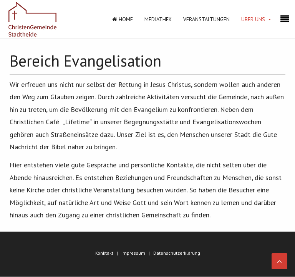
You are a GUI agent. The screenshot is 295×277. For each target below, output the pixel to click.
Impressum (133, 253)
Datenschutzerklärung (176, 253)
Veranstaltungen (206, 19)
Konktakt (104, 253)
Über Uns (253, 19)
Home (122, 19)
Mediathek (158, 19)
